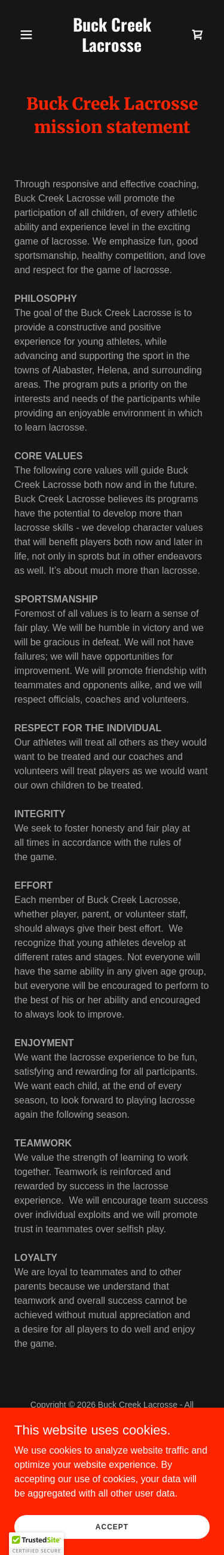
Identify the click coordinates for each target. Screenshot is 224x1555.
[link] (112, 49)
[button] (29, 35)
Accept (112, 1526)
